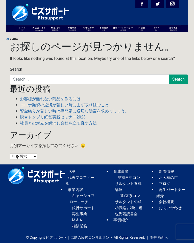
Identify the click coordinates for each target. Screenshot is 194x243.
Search (16, 69)
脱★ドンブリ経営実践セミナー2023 (53, 117)
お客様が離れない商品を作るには (50, 98)
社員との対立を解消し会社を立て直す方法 (58, 123)
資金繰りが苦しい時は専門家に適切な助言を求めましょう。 (74, 111)
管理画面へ (159, 237)
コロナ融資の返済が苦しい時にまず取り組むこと (64, 105)
